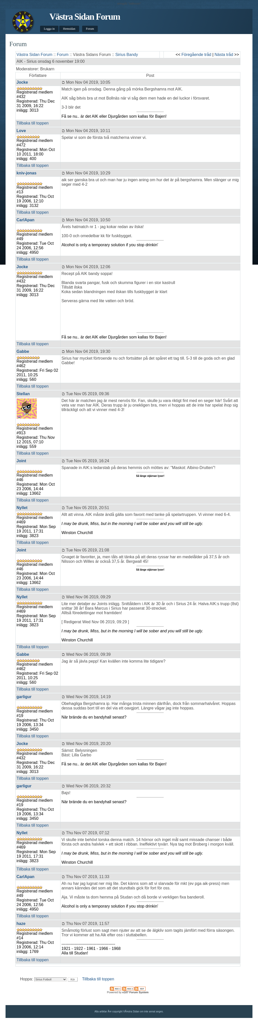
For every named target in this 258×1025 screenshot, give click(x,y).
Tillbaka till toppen (33, 123)
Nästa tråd (224, 54)
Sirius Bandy (126, 54)
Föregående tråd (196, 54)
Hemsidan (69, 28)
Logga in (49, 28)
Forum (90, 28)
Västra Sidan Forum (84, 17)
